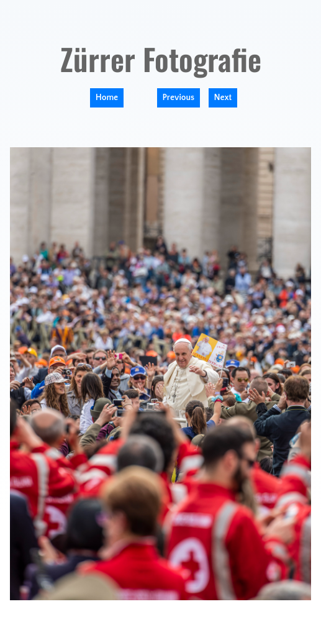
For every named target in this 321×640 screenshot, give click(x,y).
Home (107, 98)
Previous (179, 98)
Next (223, 98)
